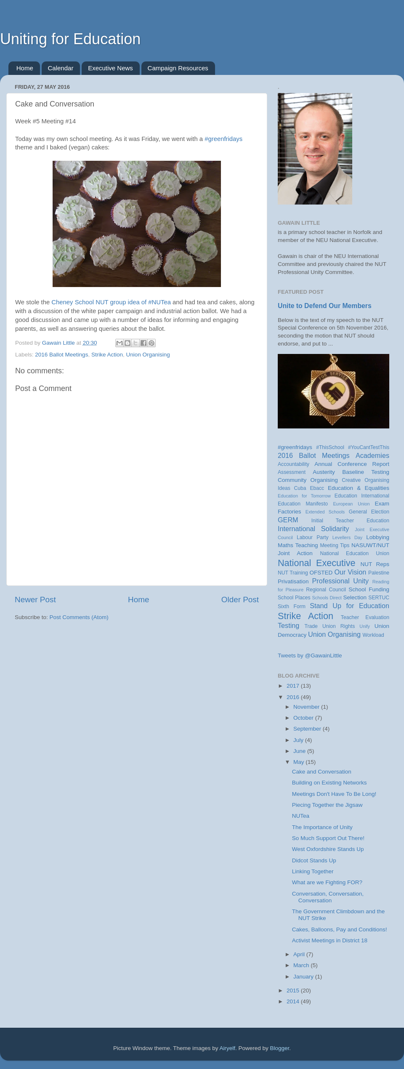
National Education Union (354, 553)
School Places (294, 598)
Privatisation (293, 581)
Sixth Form (292, 606)
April (299, 954)
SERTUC (378, 598)
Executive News (110, 68)
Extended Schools (325, 511)
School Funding (368, 589)
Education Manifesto (303, 504)
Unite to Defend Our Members (325, 305)
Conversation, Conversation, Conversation (328, 897)
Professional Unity (340, 581)
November (307, 707)
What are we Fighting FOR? (327, 882)
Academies (372, 455)
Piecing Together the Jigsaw (327, 805)
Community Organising (308, 480)
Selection (355, 597)
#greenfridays (223, 139)
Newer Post (35, 599)
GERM (288, 520)
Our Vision (350, 572)
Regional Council (326, 590)
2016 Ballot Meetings (61, 354)
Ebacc (317, 488)
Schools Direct (327, 597)
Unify (364, 626)
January (304, 976)
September (308, 729)
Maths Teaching (298, 545)
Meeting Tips (334, 545)
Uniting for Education (70, 39)
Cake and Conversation (321, 772)
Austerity (324, 472)
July (299, 740)
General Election (369, 512)
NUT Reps (374, 564)
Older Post (240, 599)
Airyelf (228, 1048)
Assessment (292, 472)
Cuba (300, 488)
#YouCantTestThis (368, 447)
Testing (288, 625)
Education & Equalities (358, 488)
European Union (351, 503)
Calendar (61, 68)
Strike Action (107, 354)
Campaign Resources (178, 68)
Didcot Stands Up (314, 860)
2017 (294, 686)
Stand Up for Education (349, 605)
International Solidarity (313, 528)
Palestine (378, 573)
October (304, 718)
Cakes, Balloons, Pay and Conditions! (339, 929)
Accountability (293, 464)
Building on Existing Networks (329, 782)
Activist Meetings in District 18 (329, 940)
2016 (294, 697)
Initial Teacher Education (350, 521)
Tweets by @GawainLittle (310, 655)
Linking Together (313, 871)
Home (24, 68)
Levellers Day (347, 537)
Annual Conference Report (351, 464)
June (300, 751)
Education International (362, 496)
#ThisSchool (330, 447)
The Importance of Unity (322, 827)
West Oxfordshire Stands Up (328, 849)
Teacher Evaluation (365, 617)
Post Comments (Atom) (79, 617)
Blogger (280, 1048)
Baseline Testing (365, 472)
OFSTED (321, 572)
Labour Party (312, 537)
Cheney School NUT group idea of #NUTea (111, 302)
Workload (373, 635)
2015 (294, 990)
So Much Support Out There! (328, 838)
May (299, 762)
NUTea (300, 816)
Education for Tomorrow (304, 495)
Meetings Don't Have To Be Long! (334, 794)
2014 (294, 1001)
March (302, 965)
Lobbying (377, 537)
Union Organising (148, 354)
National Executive (317, 563)
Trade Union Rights (330, 626)
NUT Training (293, 573)
